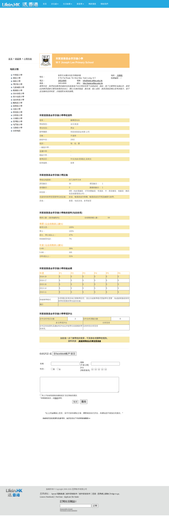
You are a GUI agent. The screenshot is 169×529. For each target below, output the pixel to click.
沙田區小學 (17, 115)
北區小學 (17, 109)
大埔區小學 (17, 118)
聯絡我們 (104, 4)
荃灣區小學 (17, 121)
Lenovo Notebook (46, 497)
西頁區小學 (17, 112)
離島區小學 (17, 103)
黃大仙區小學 (18, 97)
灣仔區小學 (17, 84)
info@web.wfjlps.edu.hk (92, 81)
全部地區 (17, 131)
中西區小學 (17, 75)
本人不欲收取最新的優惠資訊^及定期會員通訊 (59, 395)
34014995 (62, 81)
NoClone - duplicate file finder (67, 497)
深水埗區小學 (18, 93)
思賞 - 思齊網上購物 (100, 494)
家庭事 (18, 59)
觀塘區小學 (17, 90)
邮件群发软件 (84, 494)
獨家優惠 (92, 4)
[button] (55, 4)
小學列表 (28, 59)
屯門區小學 (17, 124)
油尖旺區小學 (18, 100)
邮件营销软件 (71, 494)
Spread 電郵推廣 (57, 494)
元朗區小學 (17, 128)
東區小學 (17, 78)
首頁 (45, 4)
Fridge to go (114, 494)
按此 (56, 398)
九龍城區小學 (18, 87)
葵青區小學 (17, 106)
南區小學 (17, 81)
